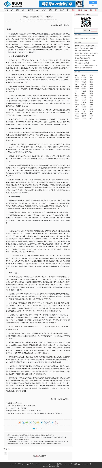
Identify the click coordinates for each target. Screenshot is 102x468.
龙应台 (77, 77)
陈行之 (84, 75)
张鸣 (76, 91)
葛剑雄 (77, 109)
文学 (56, 10)
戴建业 (84, 89)
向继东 (91, 86)
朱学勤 (84, 113)
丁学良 (84, 77)
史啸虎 (84, 100)
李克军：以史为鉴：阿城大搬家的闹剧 (85, 48)
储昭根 (84, 109)
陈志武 (91, 82)
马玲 (76, 98)
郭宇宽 (84, 84)
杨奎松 (84, 91)
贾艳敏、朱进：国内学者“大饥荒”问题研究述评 (87, 53)
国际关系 (30, 10)
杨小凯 (91, 111)
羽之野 (91, 116)
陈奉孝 (84, 95)
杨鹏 (83, 93)
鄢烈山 (77, 80)
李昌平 (91, 89)
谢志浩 (77, 118)
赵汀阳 (77, 89)
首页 (6, 10)
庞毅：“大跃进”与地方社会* (82, 51)
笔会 (85, 10)
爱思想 (18, 4)
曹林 (91, 77)
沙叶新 (84, 107)
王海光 (91, 91)
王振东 (84, 98)
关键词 (80, 10)
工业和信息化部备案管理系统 (51, 466)
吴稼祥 (91, 109)
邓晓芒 (91, 93)
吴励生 (77, 113)
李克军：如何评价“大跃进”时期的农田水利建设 (87, 46)
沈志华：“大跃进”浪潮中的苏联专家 (84, 55)
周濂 (76, 93)
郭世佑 (91, 95)
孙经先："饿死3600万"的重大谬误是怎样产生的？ (88, 65)
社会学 (38, 10)
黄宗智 (77, 82)
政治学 (24, 10)
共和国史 (23, 408)
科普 (91, 10)
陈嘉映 (91, 80)
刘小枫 (84, 102)
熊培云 (91, 100)
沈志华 (84, 86)
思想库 (73, 10)
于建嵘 (84, 82)
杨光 (91, 118)
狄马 (91, 98)
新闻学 (44, 10)
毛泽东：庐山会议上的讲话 (82, 58)
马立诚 (91, 84)
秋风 (76, 102)
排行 (96, 10)
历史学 (62, 10)
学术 (12, 408)
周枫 (83, 104)
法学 (11, 10)
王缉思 (77, 95)
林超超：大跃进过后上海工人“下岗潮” (85, 38)
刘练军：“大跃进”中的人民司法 (83, 68)
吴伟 (76, 107)
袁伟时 (77, 100)
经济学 (17, 10)
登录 (37, 456)
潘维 (91, 113)
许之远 (77, 111)
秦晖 (76, 75)
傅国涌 (84, 80)
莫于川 (84, 116)
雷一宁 (77, 104)
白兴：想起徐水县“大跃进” (82, 63)
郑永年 (91, 75)
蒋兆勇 (91, 104)
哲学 (68, 10)
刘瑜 (91, 107)
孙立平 (84, 118)
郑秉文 (77, 116)
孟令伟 (91, 102)
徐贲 (76, 84)
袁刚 (83, 111)
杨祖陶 (77, 86)
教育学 (50, 10)
